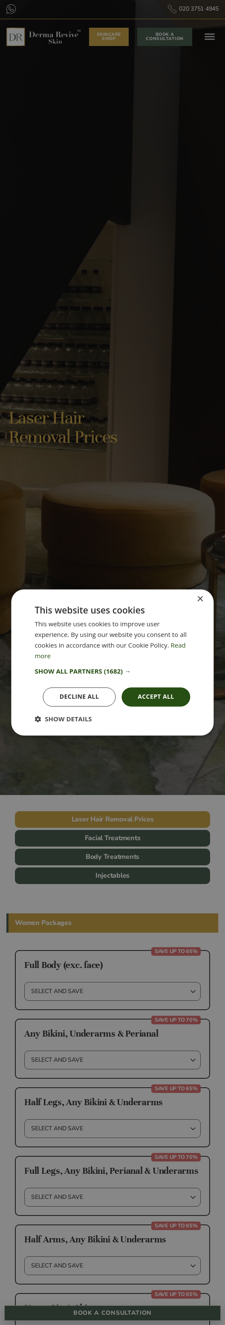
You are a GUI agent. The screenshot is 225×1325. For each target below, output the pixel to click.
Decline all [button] (79, 697)
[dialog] (112, 662)
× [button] (200, 599)
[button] (112, 671)
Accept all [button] (156, 697)
